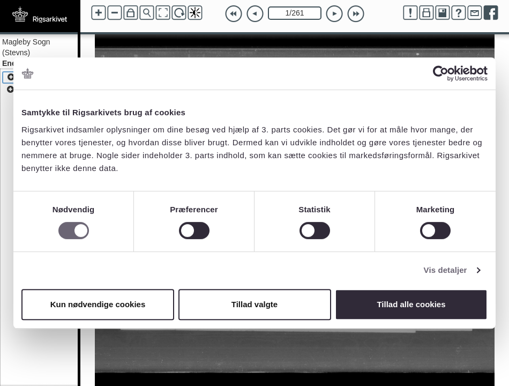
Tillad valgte (254, 304)
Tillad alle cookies (411, 304)
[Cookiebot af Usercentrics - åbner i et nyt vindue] (441, 73)
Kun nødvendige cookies (98, 304)
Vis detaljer (445, 269)
